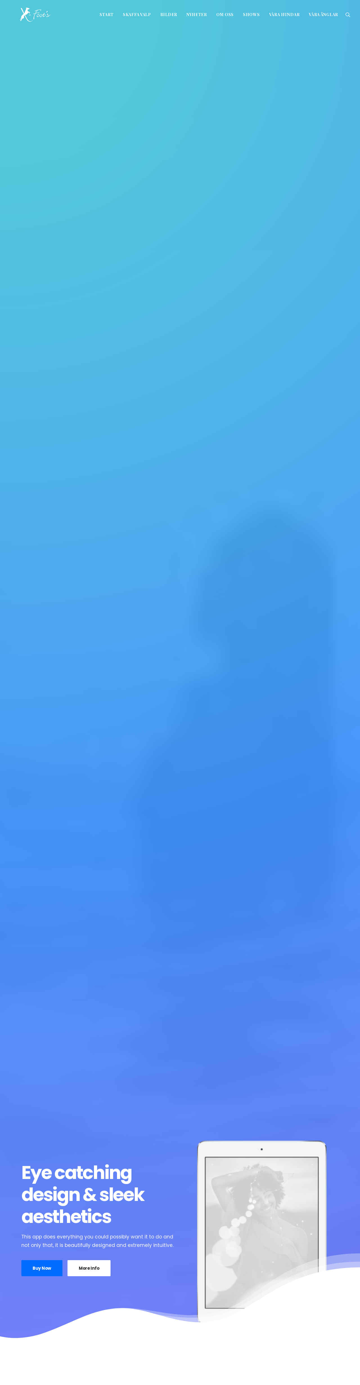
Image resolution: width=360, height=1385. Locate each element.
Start (107, 14)
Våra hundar (284, 14)
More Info (89, 187)
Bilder (168, 14)
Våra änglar (323, 14)
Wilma (59, 1227)
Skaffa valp (137, 14)
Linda (163, 1227)
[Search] (347, 14)
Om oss (225, 14)
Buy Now (42, 187)
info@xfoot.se (109, 1367)
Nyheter (196, 14)
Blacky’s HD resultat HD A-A (283, 1232)
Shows (251, 14)
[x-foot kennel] (25, 15)
